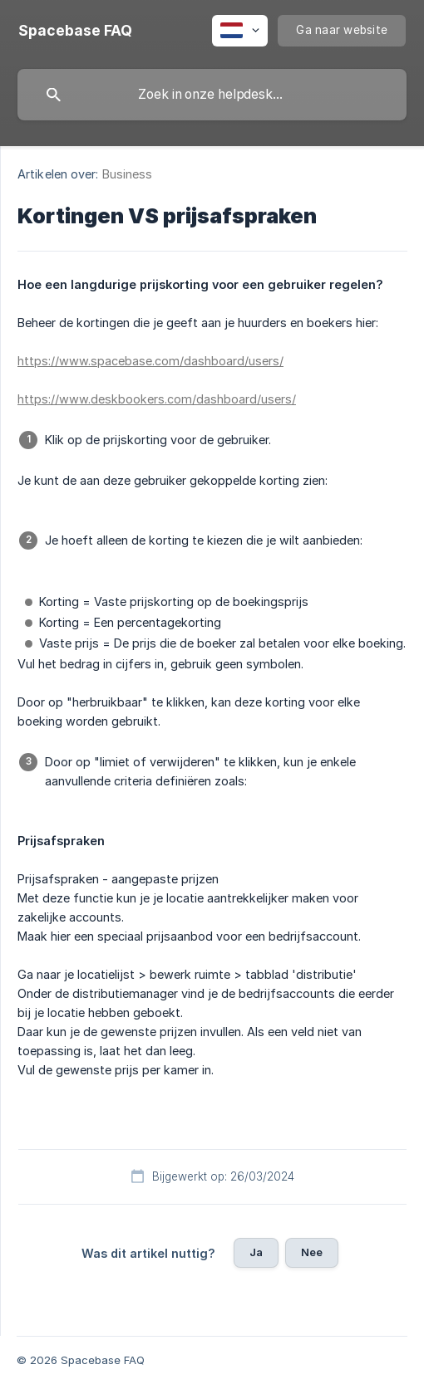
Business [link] (127, 174)
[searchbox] (212, 94)
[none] (75, 30)
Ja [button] (256, 1252)
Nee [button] (312, 1252)
